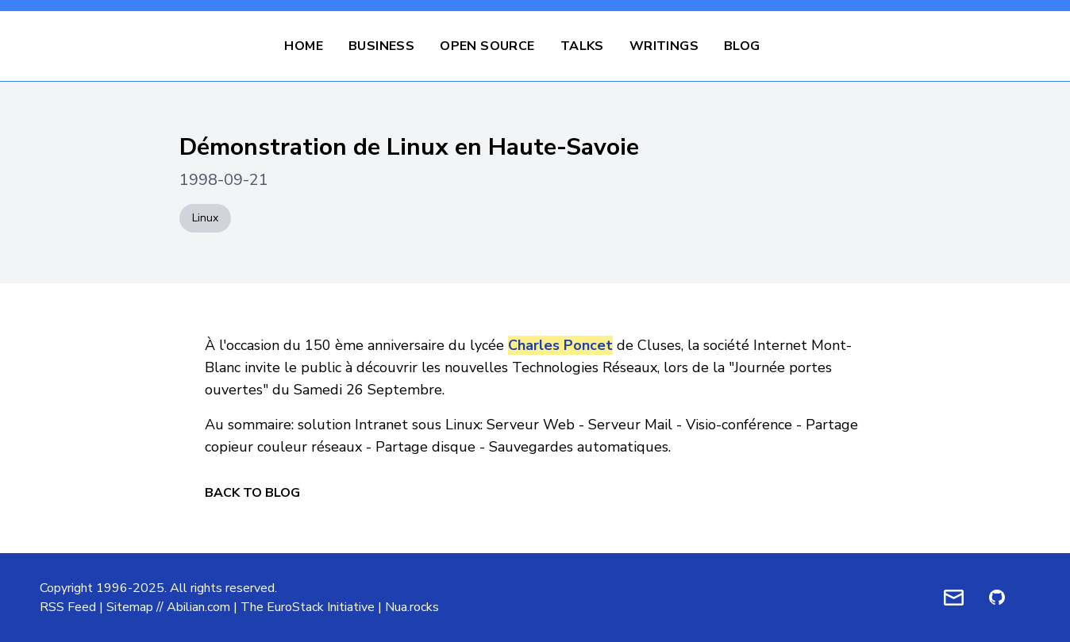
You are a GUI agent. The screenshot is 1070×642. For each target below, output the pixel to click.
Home (303, 46)
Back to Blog (252, 493)
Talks (582, 46)
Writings (664, 46)
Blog (742, 46)
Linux (205, 217)
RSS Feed (68, 607)
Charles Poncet (560, 345)
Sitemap (129, 607)
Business (381, 46)
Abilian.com (198, 607)
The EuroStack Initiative (308, 607)
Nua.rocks (412, 607)
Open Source (487, 46)
